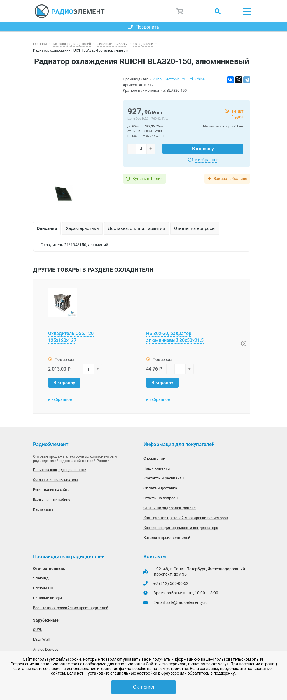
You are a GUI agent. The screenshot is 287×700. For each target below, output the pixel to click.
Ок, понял (143, 687)
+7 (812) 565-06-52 (170, 583)
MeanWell (41, 639)
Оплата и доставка (160, 488)
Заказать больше (230, 178)
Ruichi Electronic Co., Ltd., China (178, 79)
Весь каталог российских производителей (70, 608)
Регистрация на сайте (51, 490)
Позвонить (143, 27)
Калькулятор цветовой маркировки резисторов (186, 518)
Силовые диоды (47, 598)
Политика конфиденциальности (59, 470)
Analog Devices (46, 649)
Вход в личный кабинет (52, 500)
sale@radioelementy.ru (187, 602)
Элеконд (41, 578)
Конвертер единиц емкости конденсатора (181, 528)
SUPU (37, 629)
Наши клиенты (157, 468)
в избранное (206, 159)
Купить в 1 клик (147, 178)
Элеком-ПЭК (44, 588)
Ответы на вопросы (161, 498)
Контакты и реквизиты (164, 478)
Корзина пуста (180, 11)
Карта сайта (43, 509)
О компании (154, 458)
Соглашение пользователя (55, 480)
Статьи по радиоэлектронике (170, 508)
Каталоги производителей (167, 537)
